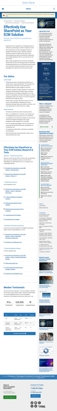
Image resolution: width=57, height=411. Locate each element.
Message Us (35, 395)
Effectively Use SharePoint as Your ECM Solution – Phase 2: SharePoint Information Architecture (15, 236)
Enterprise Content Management (27, 22)
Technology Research (8, 21)
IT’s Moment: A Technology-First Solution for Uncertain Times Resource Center (31, 376)
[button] (28, 9)
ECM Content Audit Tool (11, 263)
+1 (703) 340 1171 (40, 377)
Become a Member (10, 397)
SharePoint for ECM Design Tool (13, 242)
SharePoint (45, 249)
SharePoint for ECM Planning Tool (13, 273)
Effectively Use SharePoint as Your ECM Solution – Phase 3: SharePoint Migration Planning (15, 257)
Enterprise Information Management (12, 22)
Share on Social (46, 127)
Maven (49, 249)
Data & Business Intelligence (19, 21)
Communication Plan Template (13, 215)
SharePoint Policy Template (12, 219)
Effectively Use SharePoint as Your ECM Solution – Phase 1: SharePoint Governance (15, 191)
